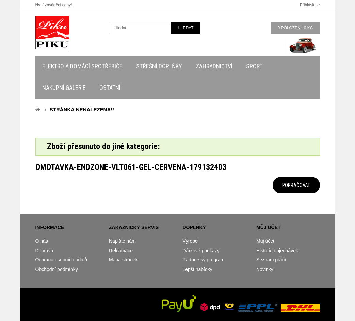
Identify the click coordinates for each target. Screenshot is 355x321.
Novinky (264, 269)
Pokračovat (296, 185)
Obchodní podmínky (56, 269)
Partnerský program (204, 259)
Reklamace (121, 250)
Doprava (44, 250)
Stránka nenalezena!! (82, 109)
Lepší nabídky (197, 269)
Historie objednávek (277, 250)
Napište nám (122, 241)
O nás (41, 241)
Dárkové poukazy (201, 250)
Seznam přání (271, 259)
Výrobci (191, 241)
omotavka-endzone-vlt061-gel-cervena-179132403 (130, 167)
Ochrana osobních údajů (61, 259)
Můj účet (265, 241)
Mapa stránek (123, 259)
